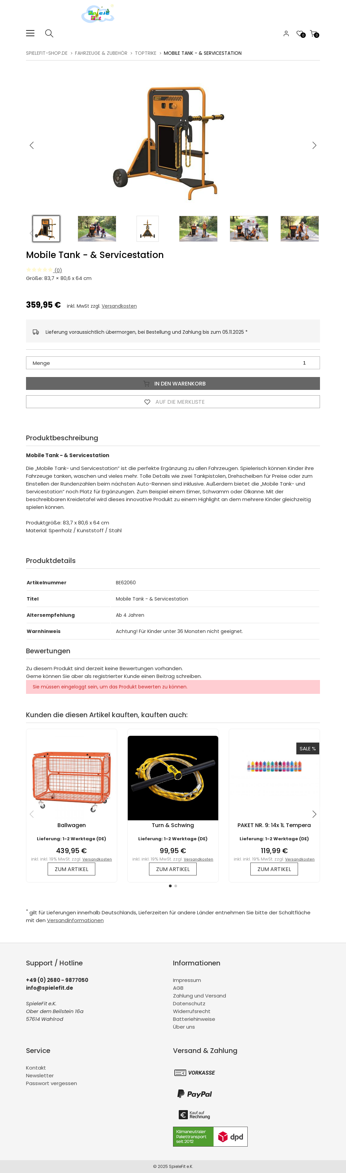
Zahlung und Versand (199, 995)
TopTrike (145, 53)
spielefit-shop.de (47, 53)
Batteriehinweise (194, 1019)
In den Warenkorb (173, 383)
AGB (178, 987)
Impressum (187, 980)
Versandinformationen (75, 920)
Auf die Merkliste (173, 402)
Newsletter (40, 1075)
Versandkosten (119, 306)
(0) (44, 270)
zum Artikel (71, 869)
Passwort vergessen (51, 1083)
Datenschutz (189, 1003)
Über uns (184, 1026)
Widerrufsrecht (192, 1011)
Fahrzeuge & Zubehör (101, 53)
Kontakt (36, 1067)
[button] (314, 145)
